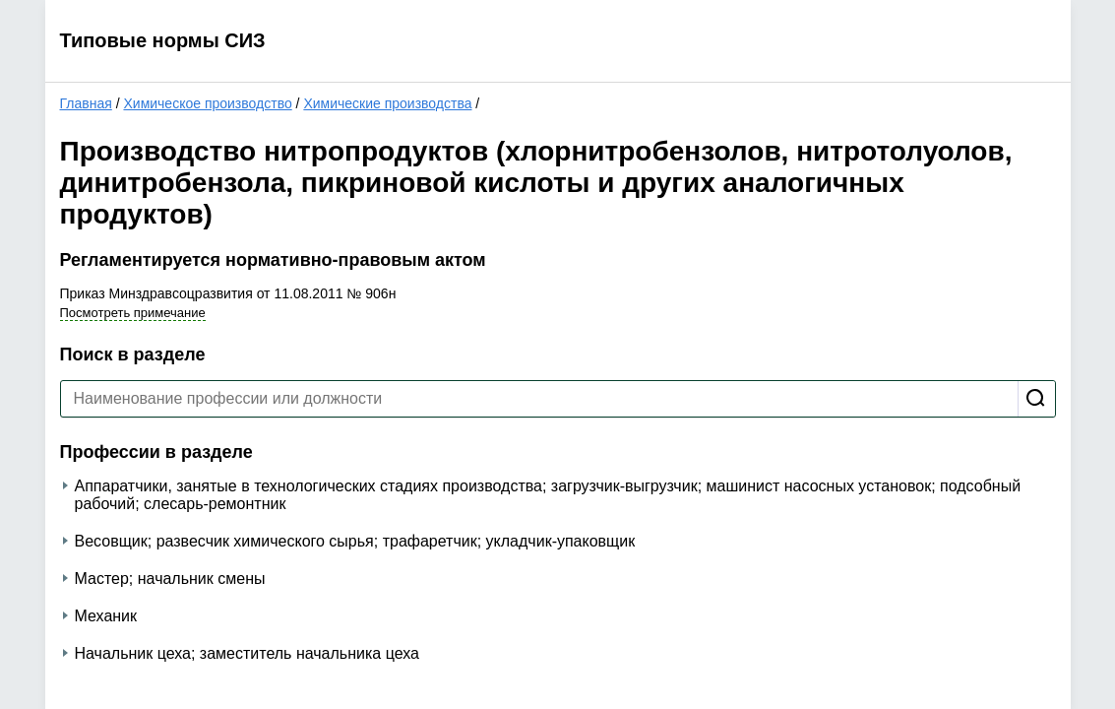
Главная (86, 103)
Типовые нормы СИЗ (163, 40)
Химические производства (387, 103)
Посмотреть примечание (133, 312)
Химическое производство (207, 103)
